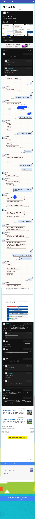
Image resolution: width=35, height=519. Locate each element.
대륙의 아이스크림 (4, 434)
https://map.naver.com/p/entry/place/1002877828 (13, 417)
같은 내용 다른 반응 (4, 431)
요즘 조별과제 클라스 (10, 7)
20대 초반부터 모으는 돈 (5, 432)
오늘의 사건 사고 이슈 (22, 9)
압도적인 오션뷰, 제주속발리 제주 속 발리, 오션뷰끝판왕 (13, 411)
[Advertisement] (17, 448)
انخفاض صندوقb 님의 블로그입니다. (8, 470)
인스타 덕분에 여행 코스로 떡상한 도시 (7, 430)
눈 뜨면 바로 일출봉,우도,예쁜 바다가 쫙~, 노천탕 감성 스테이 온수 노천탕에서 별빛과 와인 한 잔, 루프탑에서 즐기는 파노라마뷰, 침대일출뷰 (14, 413)
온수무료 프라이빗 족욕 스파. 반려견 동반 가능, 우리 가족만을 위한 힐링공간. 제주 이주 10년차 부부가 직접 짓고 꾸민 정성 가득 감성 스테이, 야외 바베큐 (14, 422)
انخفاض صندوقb (8, 2)
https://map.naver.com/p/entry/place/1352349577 (13, 408)
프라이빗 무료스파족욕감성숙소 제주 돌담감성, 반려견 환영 (13, 420)
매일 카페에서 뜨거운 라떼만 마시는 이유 (7, 428)
